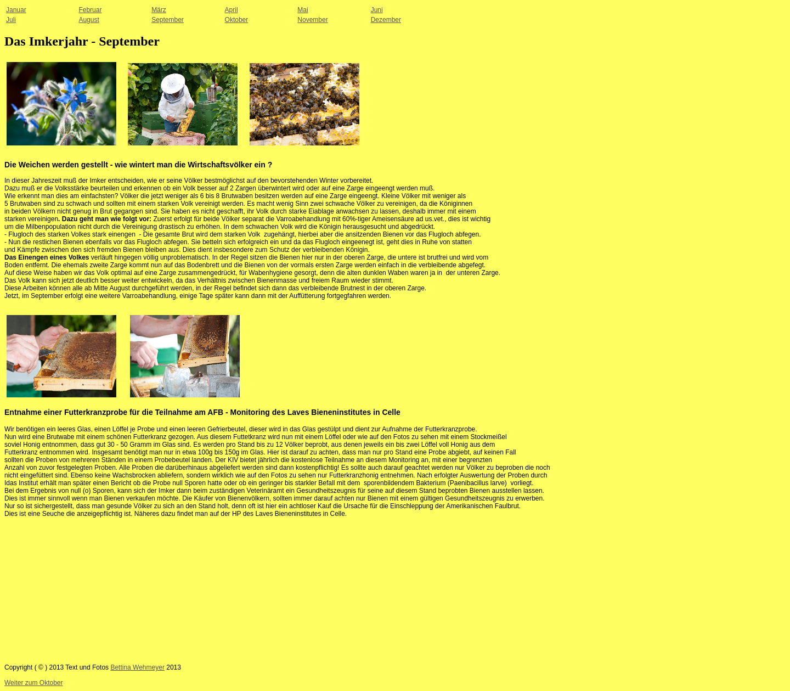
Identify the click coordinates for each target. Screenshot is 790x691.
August (88, 20)
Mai (302, 10)
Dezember (386, 20)
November (312, 20)
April (231, 10)
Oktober (237, 20)
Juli (11, 20)
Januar (16, 10)
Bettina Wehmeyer (137, 667)
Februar (89, 10)
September (167, 20)
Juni (377, 10)
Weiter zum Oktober (33, 683)
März (158, 10)
